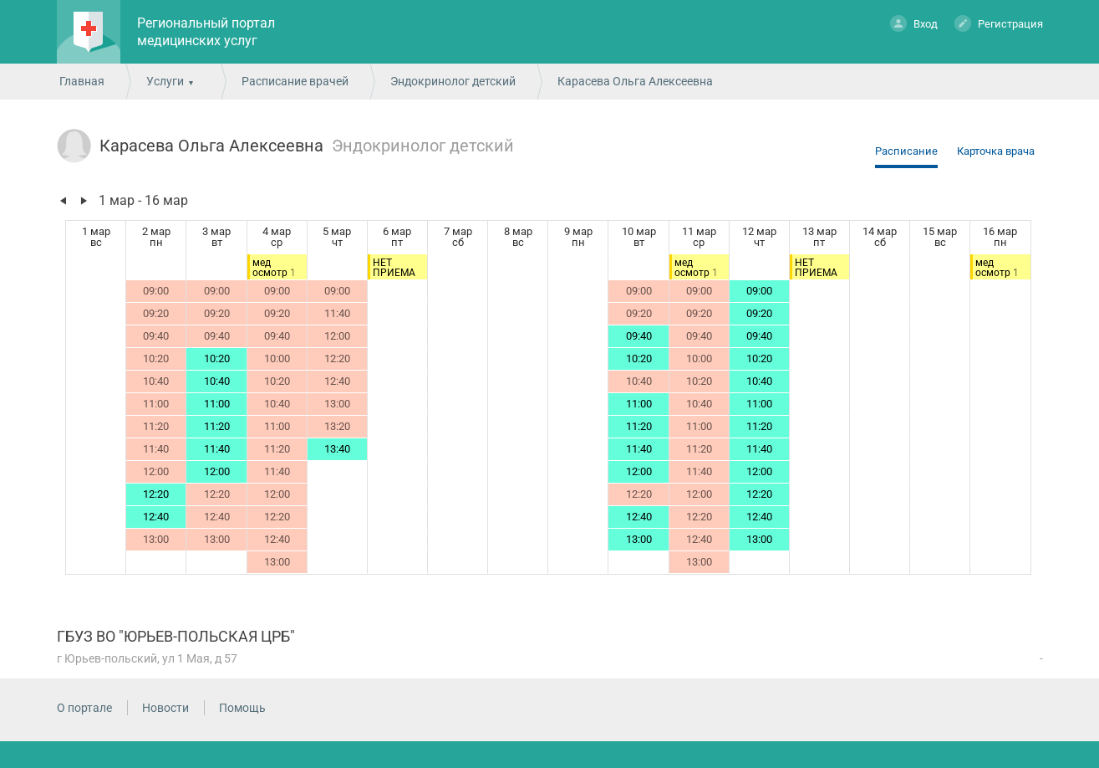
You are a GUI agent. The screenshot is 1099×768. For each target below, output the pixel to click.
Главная (81, 81)
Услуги (165, 81)
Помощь (242, 707)
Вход (914, 23)
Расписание (906, 151)
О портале (84, 707)
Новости (165, 707)
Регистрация (998, 23)
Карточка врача (996, 151)
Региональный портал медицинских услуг (206, 32)
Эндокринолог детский (453, 81)
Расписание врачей (295, 81)
